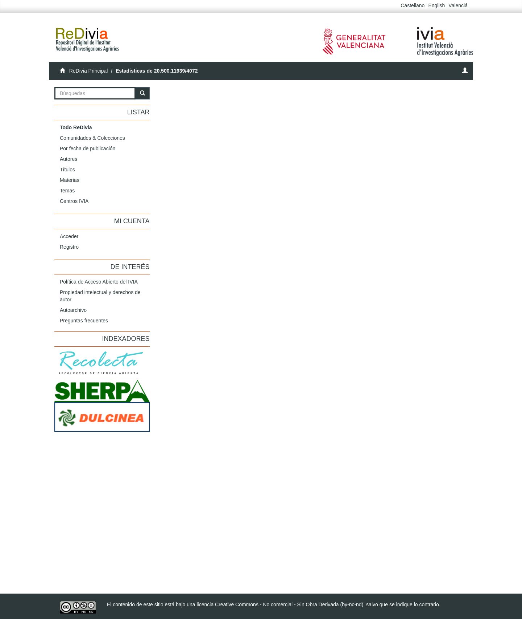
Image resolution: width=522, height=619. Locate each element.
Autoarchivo (73, 310)
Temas (67, 191)
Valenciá (458, 5)
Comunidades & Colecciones (92, 138)
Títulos (67, 169)
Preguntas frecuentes (84, 320)
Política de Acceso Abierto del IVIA (99, 282)
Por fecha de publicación (87, 148)
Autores (68, 159)
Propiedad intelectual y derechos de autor (100, 295)
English (436, 5)
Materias (69, 180)
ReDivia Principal (88, 71)
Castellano (412, 5)
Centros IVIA (74, 201)
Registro (69, 247)
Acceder (69, 236)
